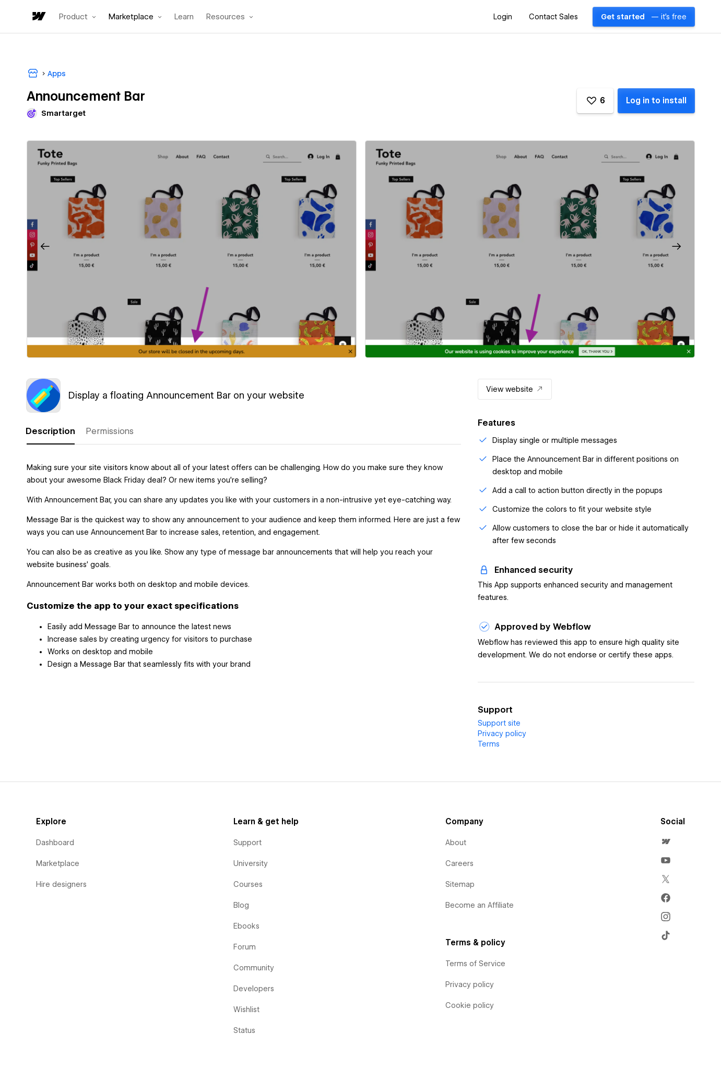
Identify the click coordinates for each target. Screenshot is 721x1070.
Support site (499, 723)
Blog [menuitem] (241, 905)
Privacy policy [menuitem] (469, 984)
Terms (489, 744)
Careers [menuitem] (459, 863)
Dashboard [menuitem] (55, 842)
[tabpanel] (244, 561)
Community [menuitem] (253, 968)
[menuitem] (665, 841)
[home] (38, 17)
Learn (184, 17)
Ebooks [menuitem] (246, 926)
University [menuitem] (250, 863)
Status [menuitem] (244, 1030)
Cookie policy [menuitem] (469, 1005)
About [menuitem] (455, 842)
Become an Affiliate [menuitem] (479, 905)
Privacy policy (502, 733)
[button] (77, 16)
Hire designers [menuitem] (61, 884)
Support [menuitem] (247, 842)
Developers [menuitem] (253, 988)
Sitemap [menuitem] (460, 884)
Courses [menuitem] (248, 884)
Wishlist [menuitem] (246, 1009)
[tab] (51, 431)
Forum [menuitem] (244, 947)
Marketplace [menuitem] (57, 863)
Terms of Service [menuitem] (475, 963)
